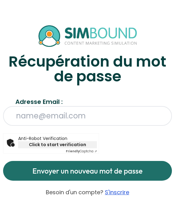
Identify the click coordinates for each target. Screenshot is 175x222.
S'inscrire (117, 192)
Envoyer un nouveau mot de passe (88, 170)
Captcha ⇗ (81, 151)
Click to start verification (57, 145)
